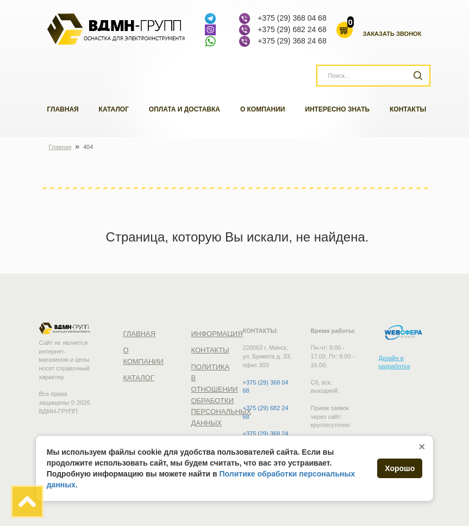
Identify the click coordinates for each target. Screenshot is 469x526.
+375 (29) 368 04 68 (292, 18)
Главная (63, 109)
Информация (217, 334)
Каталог (114, 109)
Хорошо (400, 468)
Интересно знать (337, 109)
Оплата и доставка (184, 109)
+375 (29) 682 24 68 (292, 29)
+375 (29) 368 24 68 (292, 40)
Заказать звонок (392, 33)
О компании (262, 109)
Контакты (408, 109)
